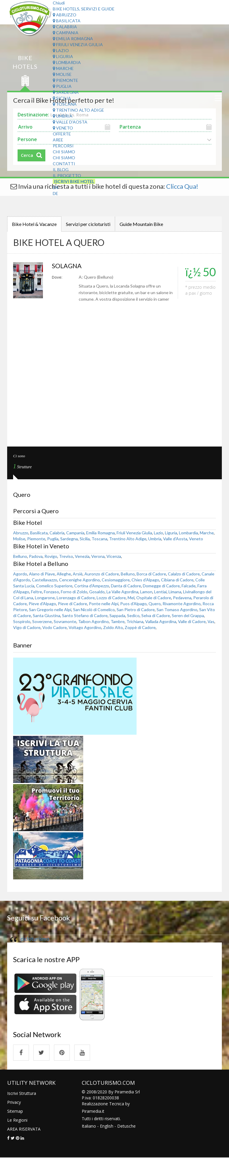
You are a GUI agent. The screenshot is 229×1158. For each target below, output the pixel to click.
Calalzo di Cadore (184, 573)
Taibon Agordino (93, 621)
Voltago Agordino (85, 627)
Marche (63, 68)
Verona (98, 556)
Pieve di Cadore (72, 603)
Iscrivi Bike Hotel (74, 181)
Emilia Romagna (73, 38)
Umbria (62, 115)
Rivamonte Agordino (182, 603)
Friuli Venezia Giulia (78, 44)
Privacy (14, 1102)
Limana (174, 591)
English (106, 1126)
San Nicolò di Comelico (94, 609)
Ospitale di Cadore (153, 597)
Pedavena (182, 597)
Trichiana (134, 621)
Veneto (63, 127)
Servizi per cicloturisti (88, 224)
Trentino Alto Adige (78, 110)
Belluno (20, 556)
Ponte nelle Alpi (103, 603)
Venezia (82, 556)
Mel (131, 597)
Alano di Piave (42, 573)
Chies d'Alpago (145, 579)
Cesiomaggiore (116, 579)
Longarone (45, 597)
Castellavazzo (44, 579)
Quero (154, 603)
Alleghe (64, 573)
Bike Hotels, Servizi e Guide (83, 8)
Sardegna (66, 92)
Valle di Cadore (192, 621)
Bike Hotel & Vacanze (34, 224)
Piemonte (65, 80)
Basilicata (67, 20)
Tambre (118, 621)
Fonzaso (51, 591)
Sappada (117, 615)
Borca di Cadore (151, 573)
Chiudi (59, 2)
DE (55, 193)
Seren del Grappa (188, 615)
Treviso (66, 556)
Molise (62, 74)
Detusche (126, 1126)
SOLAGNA (67, 266)
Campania (65, 32)
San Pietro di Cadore (136, 609)
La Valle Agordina (122, 591)
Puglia (62, 86)
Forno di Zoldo (74, 591)
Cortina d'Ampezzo (91, 585)
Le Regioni (17, 1120)
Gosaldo (97, 591)
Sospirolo (21, 621)
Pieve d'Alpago (42, 603)
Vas (211, 621)
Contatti (64, 163)
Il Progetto (67, 175)
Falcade (189, 585)
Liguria (63, 56)
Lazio (61, 50)
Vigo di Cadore (27, 627)
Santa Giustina (46, 615)
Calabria (65, 26)
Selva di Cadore (155, 615)
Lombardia (67, 62)
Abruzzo (64, 14)
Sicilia (62, 98)
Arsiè (78, 573)
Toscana (65, 104)
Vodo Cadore (54, 627)
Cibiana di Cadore (177, 579)
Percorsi (63, 145)
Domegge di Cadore (161, 585)
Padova (36, 556)
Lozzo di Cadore (111, 597)
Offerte (62, 133)
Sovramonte (65, 621)
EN (55, 187)
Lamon (146, 591)
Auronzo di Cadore (101, 573)
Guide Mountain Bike (141, 224)
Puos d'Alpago (133, 603)
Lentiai (160, 591)
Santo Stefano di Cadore (85, 615)
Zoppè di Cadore (140, 627)
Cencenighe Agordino (79, 579)
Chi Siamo (64, 151)
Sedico (133, 615)
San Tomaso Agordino (177, 609)
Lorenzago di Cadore (76, 597)
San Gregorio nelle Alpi (50, 609)
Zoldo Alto (113, 627)
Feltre (36, 591)
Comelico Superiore (54, 585)
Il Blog (61, 169)
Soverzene (42, 621)
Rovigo (50, 556)
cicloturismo (35, 939)
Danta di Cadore (126, 585)
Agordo (20, 573)
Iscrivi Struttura (21, 1093)
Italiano (89, 1126)
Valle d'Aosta (70, 121)
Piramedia (91, 1111)
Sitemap (15, 1111)
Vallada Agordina (160, 621)
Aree (58, 139)
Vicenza (113, 556)
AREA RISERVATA (24, 1129)
